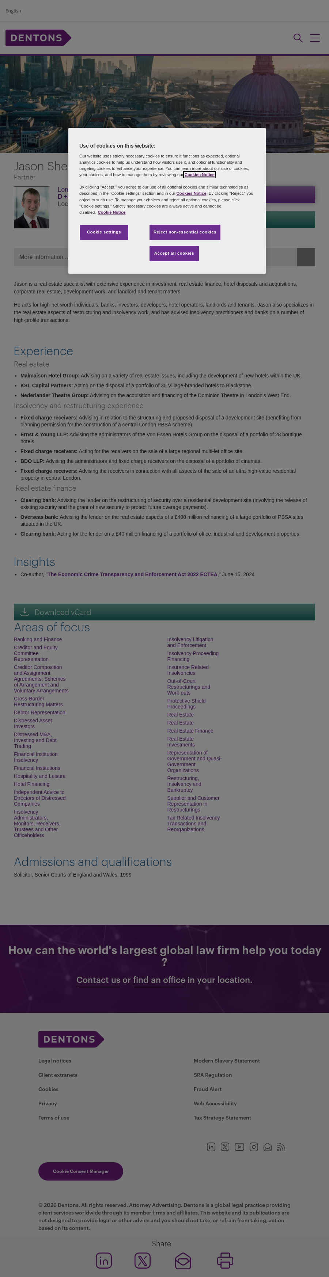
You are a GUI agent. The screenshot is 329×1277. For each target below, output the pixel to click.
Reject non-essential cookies (185, 232)
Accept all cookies (174, 253)
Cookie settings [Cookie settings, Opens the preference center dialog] (104, 232)
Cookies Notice (200, 174)
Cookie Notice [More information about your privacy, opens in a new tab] (112, 212)
